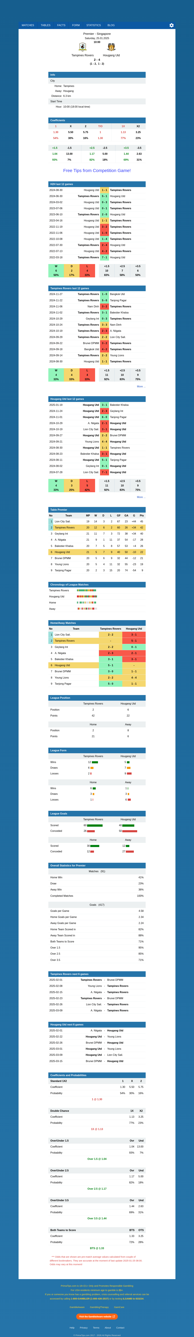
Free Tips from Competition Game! (97, 170)
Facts (61, 25)
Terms (96, 1327)
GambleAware (77, 1307)
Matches (28, 25)
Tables (45, 25)
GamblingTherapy (99, 1307)
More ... (141, 386)
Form (76, 25)
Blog (111, 25)
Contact (120, 1327)
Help (72, 1327)
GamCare (119, 1307)
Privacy (84, 1327)
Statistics (93, 25)
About (108, 1327)
